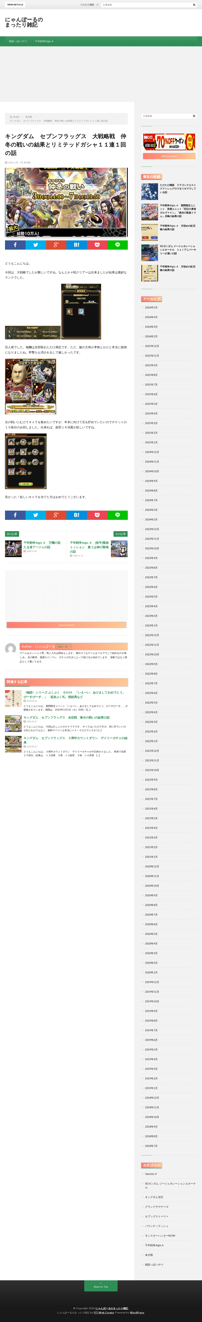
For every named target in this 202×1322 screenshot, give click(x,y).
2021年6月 (151, 808)
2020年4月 (151, 943)
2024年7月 (151, 500)
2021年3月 (151, 837)
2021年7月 (151, 798)
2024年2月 (151, 519)
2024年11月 (152, 461)
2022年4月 (151, 712)
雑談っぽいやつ (18, 41)
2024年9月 (151, 480)
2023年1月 (151, 625)
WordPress (137, 1312)
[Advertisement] (101, 74)
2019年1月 (151, 1088)
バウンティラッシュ (156, 1225)
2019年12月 (152, 982)
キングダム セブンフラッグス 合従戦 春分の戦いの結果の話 (67, 717)
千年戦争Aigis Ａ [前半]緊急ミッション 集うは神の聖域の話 (89, 547)
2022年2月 (151, 731)
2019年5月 (151, 1049)
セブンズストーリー (156, 1216)
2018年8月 (151, 1136)
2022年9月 (151, 664)
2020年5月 (151, 933)
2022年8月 (151, 673)
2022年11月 (152, 644)
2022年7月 (151, 683)
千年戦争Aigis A (44, 41)
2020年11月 (152, 876)
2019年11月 (152, 991)
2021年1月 (151, 856)
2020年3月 (151, 953)
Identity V (151, 1173)
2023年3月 (151, 615)
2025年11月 (152, 355)
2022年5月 (151, 702)
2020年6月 (151, 924)
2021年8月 (151, 789)
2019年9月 (151, 1010)
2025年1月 (151, 442)
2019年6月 (151, 1039)
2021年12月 (152, 750)
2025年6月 (151, 394)
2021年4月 (151, 827)
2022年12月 (152, 635)
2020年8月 (151, 904)
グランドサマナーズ (156, 1206)
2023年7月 (151, 577)
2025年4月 (151, 413)
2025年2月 (151, 432)
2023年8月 (151, 567)
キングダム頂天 (154, 1197)
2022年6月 (151, 692)
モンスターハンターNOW (160, 1235)
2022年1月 (151, 741)
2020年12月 (152, 866)
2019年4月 (151, 1059)
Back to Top (101, 1286)
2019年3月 (151, 1068)
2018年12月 (152, 1097)
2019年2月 (151, 1078)
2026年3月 (151, 326)
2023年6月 (151, 586)
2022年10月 (152, 654)
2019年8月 (151, 1020)
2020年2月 (151, 962)
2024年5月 (151, 509)
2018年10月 (152, 1117)
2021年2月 (151, 847)
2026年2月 (151, 336)
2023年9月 (151, 558)
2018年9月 (151, 1126)
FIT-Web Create (104, 1312)
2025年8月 (151, 374)
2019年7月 (151, 1030)
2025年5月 (151, 403)
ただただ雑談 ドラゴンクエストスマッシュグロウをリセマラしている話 (124, 4)
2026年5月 (151, 307)
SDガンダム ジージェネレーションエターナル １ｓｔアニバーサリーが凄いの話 (178, 250)
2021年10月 (152, 770)
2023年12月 (152, 529)
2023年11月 (152, 538)
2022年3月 (151, 721)
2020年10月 (152, 885)
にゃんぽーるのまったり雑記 (24, 22)
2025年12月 (152, 346)
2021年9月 (151, 779)
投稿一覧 (63, 646)
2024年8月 (151, 490)
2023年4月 (151, 606)
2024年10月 (152, 471)
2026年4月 (151, 317)
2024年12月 (152, 452)
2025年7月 (151, 384)
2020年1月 (151, 972)
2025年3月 (151, 423)
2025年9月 (151, 365)
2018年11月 (152, 1107)
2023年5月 (151, 596)
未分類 (27, 162)
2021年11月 (152, 760)
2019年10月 (152, 1001)
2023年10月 (152, 548)
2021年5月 (151, 818)
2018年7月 (151, 1145)
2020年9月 (151, 895)
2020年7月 (151, 914)
